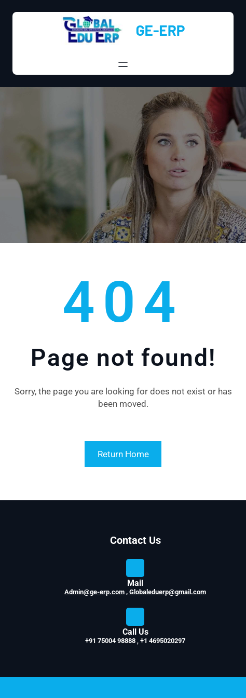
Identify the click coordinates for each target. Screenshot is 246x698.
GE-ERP (160, 30)
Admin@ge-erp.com (94, 592)
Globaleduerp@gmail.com (167, 592)
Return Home (123, 454)
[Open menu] (123, 64)
